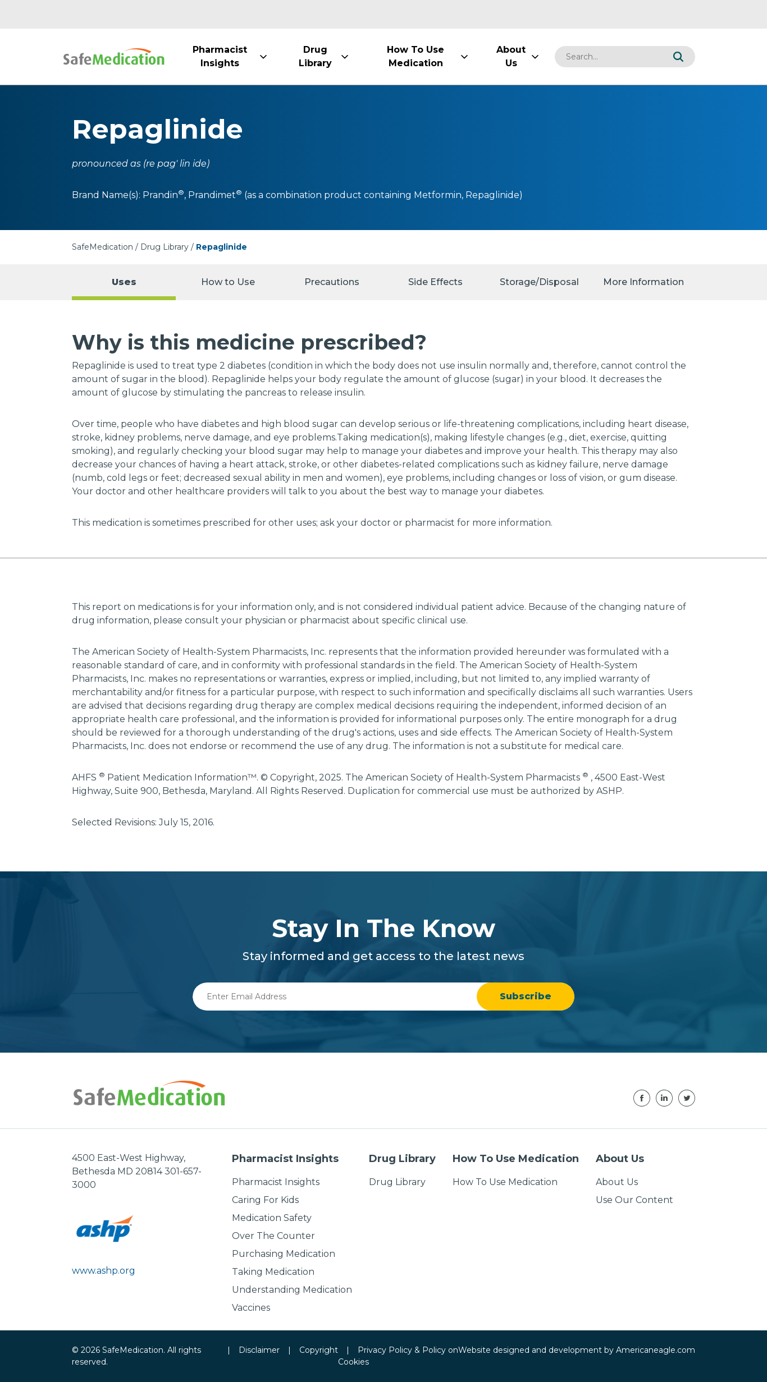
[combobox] (608, 56)
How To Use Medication (505, 1182)
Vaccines (251, 1307)
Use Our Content (634, 1200)
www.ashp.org (103, 1270)
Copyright (318, 1350)
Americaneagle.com (655, 1350)
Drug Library (164, 247)
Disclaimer (259, 1350)
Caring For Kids (265, 1200)
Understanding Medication (292, 1289)
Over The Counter (273, 1236)
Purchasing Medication (283, 1253)
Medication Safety (272, 1218)
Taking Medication (273, 1271)
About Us (617, 1182)
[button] (678, 56)
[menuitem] (220, 57)
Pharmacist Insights (275, 1182)
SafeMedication (102, 247)
